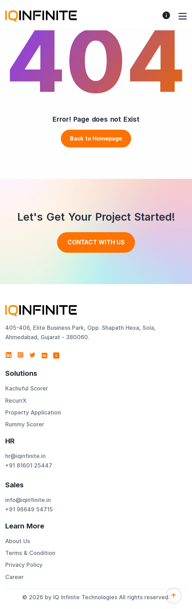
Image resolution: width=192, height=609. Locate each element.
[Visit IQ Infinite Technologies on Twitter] (32, 355)
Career (14, 576)
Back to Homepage (96, 138)
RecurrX (15, 400)
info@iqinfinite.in (28, 499)
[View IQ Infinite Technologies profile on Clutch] (56, 355)
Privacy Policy (23, 564)
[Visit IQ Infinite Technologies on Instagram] (20, 355)
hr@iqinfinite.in (25, 455)
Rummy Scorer (24, 424)
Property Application (33, 412)
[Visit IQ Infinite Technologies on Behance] (44, 355)
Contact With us (96, 242)
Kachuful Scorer (26, 388)
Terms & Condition (30, 552)
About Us (17, 541)
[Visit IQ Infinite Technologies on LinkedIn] (8, 355)
